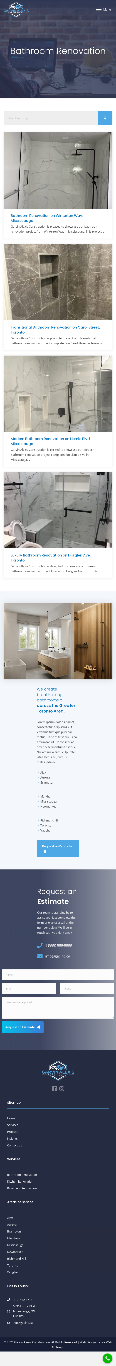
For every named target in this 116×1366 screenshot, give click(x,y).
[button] (58, 848)
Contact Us (14, 1145)
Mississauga (15, 1245)
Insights (12, 1139)
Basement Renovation (22, 1188)
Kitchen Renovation (20, 1181)
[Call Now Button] (107, 1358)
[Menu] (103, 9)
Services (12, 1125)
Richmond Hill (16, 1259)
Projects (12, 1132)
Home (11, 1118)
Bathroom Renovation (22, 1175)
